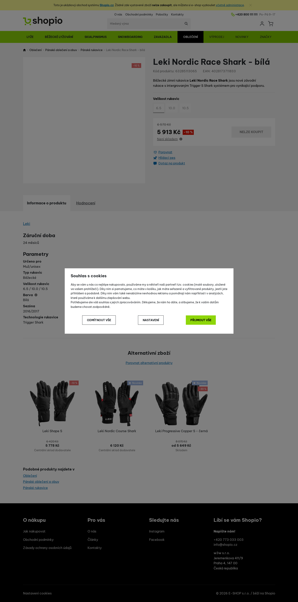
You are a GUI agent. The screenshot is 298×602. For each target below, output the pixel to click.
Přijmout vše (200, 320)
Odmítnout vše (99, 320)
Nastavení (151, 320)
